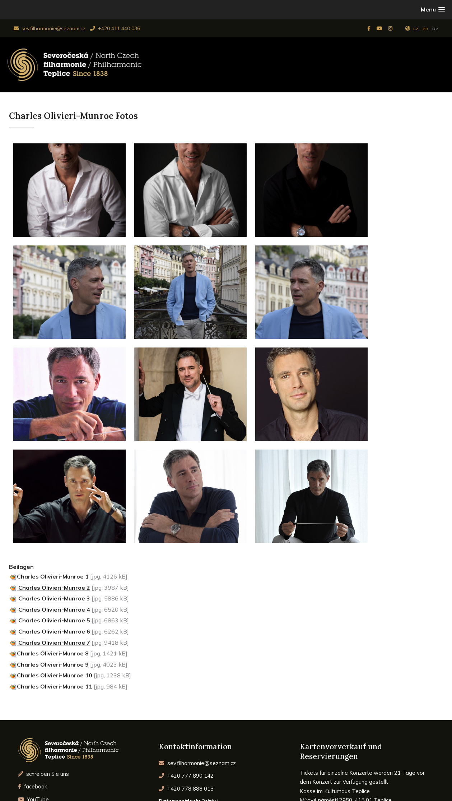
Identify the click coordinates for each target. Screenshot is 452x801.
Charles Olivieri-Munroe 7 (53, 540)
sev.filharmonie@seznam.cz (50, 28)
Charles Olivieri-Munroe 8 (53, 551)
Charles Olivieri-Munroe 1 (53, 474)
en (425, 28)
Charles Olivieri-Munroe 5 (53, 518)
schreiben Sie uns (43, 671)
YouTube (33, 697)
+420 (186, 673)
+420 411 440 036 (115, 28)
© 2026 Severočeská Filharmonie (226, 789)
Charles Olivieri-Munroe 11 (54, 584)
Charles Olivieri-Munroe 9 (53, 562)
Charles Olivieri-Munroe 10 (54, 573)
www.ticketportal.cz (324, 762)
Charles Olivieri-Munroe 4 (53, 507)
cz (416, 28)
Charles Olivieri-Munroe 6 (53, 529)
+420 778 (186, 686)
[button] (432, 9)
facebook (32, 684)
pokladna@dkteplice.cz (348, 743)
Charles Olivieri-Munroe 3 (53, 496)
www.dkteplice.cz (385, 752)
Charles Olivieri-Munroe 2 (53, 485)
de (435, 28)
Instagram (34, 710)
